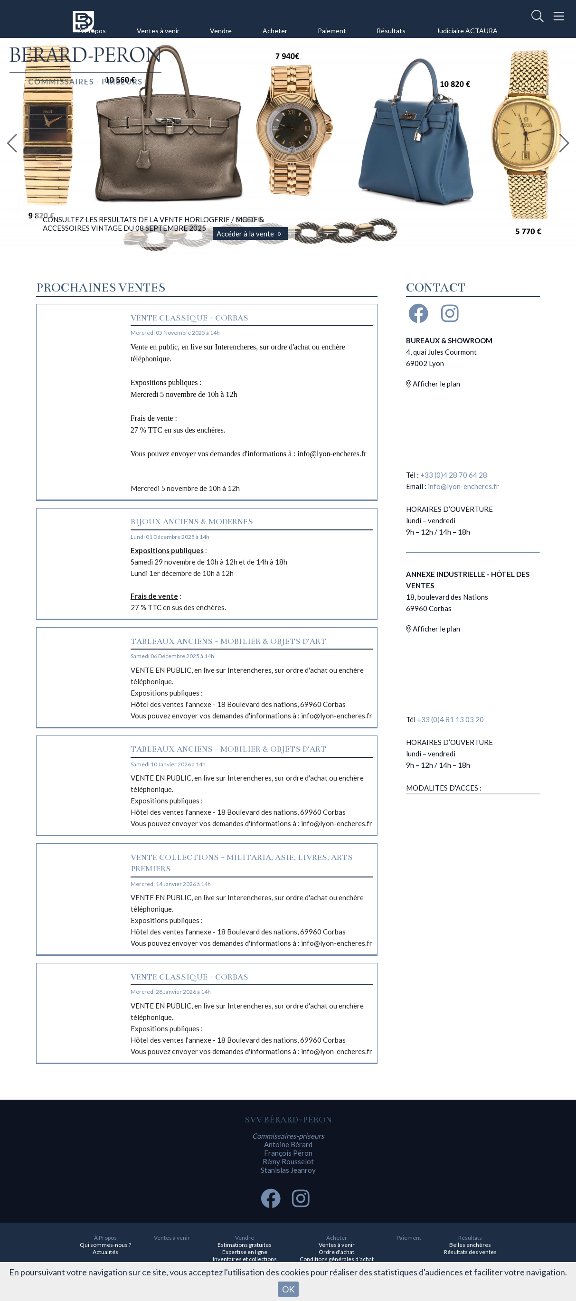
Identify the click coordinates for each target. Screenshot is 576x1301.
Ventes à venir (158, 31)
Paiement (332, 31)
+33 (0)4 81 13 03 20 (450, 719)
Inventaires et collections (245, 1259)
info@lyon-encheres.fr (463, 486)
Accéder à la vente (250, 233)
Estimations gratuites (244, 1244)
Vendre (221, 31)
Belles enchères (470, 1244)
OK (288, 1289)
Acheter (275, 31)
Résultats (391, 31)
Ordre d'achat (336, 1251)
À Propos (92, 31)
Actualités (105, 1251)
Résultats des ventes (470, 1251)
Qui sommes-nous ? (105, 1244)
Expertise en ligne (244, 1251)
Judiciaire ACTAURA (467, 31)
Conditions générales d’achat (337, 1259)
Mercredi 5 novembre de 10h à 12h (252, 416)
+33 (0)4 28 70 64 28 (453, 475)
